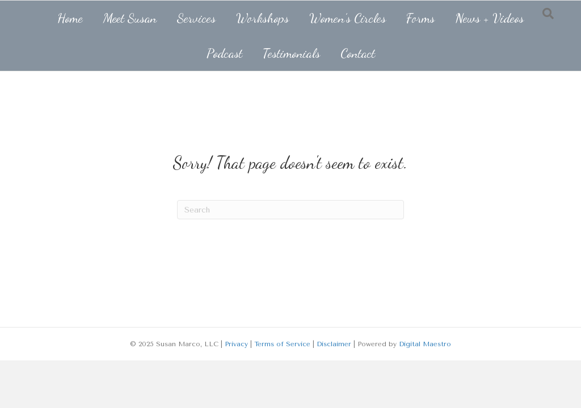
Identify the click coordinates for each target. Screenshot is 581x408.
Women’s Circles (347, 18)
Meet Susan (130, 18)
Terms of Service (282, 344)
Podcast (224, 53)
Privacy (236, 344)
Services (196, 18)
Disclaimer (334, 344)
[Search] (290, 209)
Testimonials (291, 53)
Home (70, 18)
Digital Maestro (425, 344)
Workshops (262, 18)
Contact (357, 53)
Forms (420, 18)
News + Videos (489, 18)
